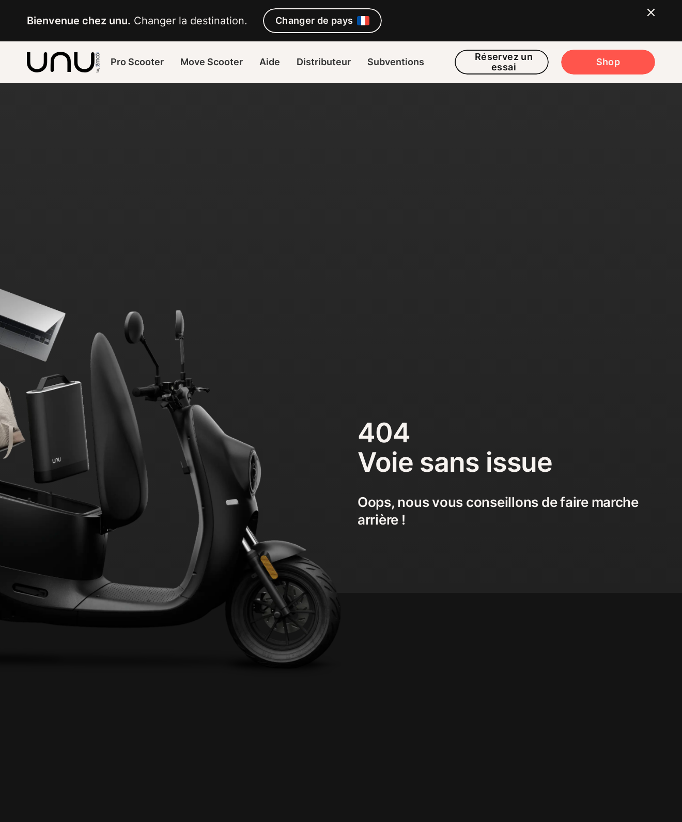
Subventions (395, 61)
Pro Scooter (137, 61)
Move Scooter (211, 61)
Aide (269, 61)
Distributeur (324, 61)
